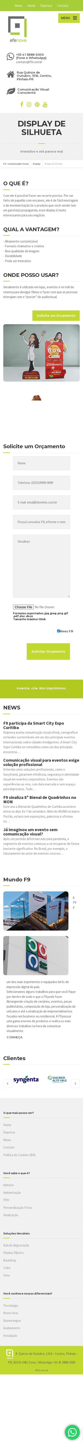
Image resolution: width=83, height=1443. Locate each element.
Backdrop (9, 1260)
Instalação (10, 1336)
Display (36, 163)
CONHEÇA (15, 1037)
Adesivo (8, 1185)
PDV (6, 1200)
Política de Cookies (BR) (19, 1155)
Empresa (46, 5)
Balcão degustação (16, 1245)
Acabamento (11, 1328)
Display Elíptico (13, 1253)
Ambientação (12, 1192)
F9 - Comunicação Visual (15, 163)
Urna (6, 1275)
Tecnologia (10, 1305)
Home (31, 5)
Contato (62, 5)
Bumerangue (12, 1320)
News (18, 5)
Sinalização (10, 1215)
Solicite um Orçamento (56, 316)
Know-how (10, 1313)
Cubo (6, 1268)
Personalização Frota (17, 1208)
